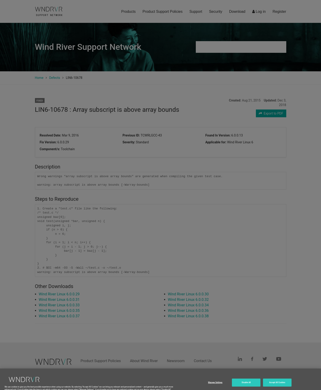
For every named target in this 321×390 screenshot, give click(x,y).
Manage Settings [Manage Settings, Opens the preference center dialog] (215, 386)
